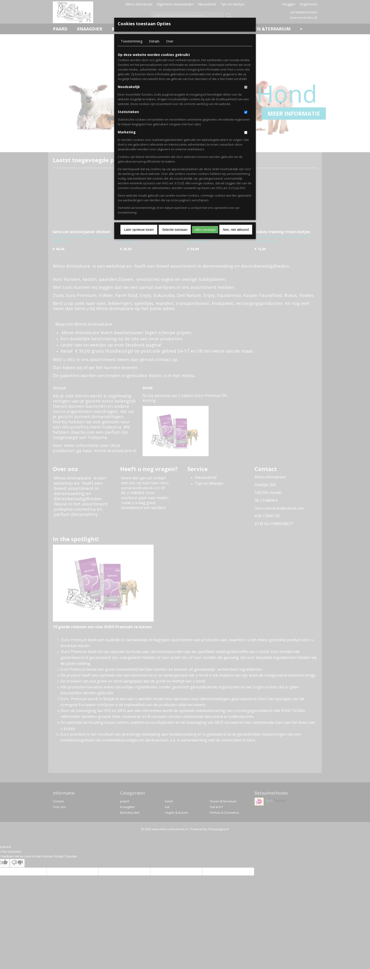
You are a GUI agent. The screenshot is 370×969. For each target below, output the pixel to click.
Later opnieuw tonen (139, 230)
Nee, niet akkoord (236, 230)
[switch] (245, 87)
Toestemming (131, 41)
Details (154, 41)
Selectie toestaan (174, 230)
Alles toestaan (205, 230)
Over (169, 41)
